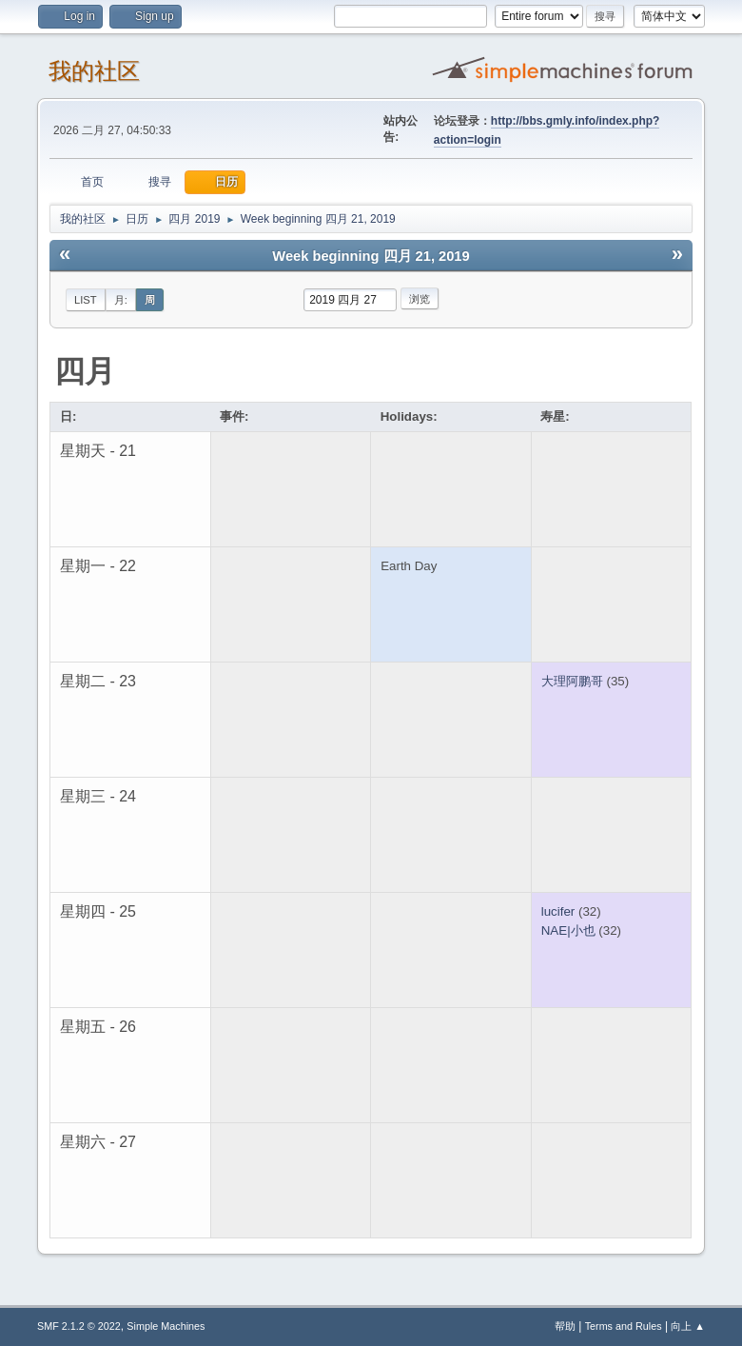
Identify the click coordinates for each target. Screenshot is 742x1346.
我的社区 (94, 71)
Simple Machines (166, 1326)
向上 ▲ (688, 1326)
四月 (84, 371)
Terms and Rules (623, 1326)
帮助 (565, 1326)
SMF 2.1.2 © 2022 (79, 1326)
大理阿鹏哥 (572, 681)
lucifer (558, 911)
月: (120, 300)
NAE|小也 (568, 930)
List (85, 300)
